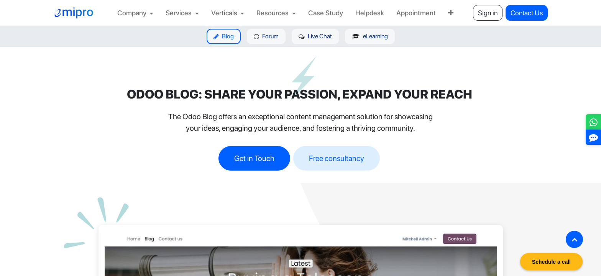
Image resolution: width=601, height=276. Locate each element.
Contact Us (527, 13)
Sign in (488, 13)
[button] (574, 239)
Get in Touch (254, 158)
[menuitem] (135, 13)
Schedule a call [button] (551, 262)
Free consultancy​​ (336, 158)
